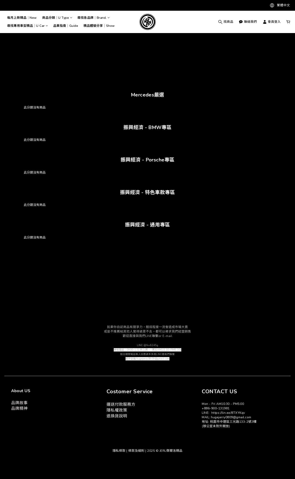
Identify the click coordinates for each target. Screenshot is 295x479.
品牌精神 (19, 408)
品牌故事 (19, 403)
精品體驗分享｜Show (99, 26)
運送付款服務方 (121, 404)
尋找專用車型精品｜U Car (27, 26)
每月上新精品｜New (22, 18)
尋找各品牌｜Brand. (93, 18)
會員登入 (271, 22)
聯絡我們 (248, 22)
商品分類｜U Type (57, 18)
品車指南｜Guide (65, 26)
